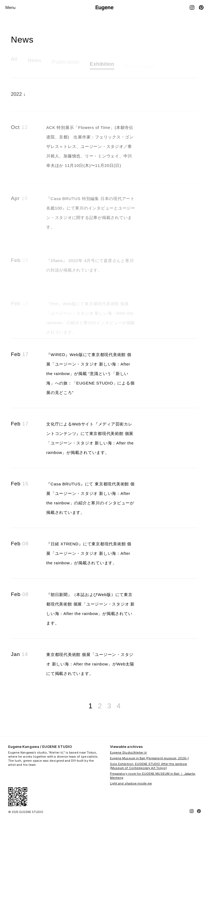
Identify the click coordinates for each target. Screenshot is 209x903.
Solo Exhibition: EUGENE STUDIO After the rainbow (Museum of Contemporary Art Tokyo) (148, 851)
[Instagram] (192, 7)
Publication (65, 65)
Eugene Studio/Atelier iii (128, 838)
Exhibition (102, 67)
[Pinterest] (201, 7)
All (14, 61)
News (35, 63)
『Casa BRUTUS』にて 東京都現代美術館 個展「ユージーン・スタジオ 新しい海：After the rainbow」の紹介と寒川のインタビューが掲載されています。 (90, 559)
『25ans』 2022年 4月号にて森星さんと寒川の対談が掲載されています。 (90, 292)
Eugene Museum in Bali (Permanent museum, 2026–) (149, 844)
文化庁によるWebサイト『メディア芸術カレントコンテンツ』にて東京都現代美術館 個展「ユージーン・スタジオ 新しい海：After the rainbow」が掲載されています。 (90, 490)
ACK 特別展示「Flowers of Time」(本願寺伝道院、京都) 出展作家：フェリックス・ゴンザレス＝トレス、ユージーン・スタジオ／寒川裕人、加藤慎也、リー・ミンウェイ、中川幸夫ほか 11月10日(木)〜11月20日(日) (89, 158)
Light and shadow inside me (131, 869)
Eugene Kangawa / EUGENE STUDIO (40, 832)
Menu (10, 7)
